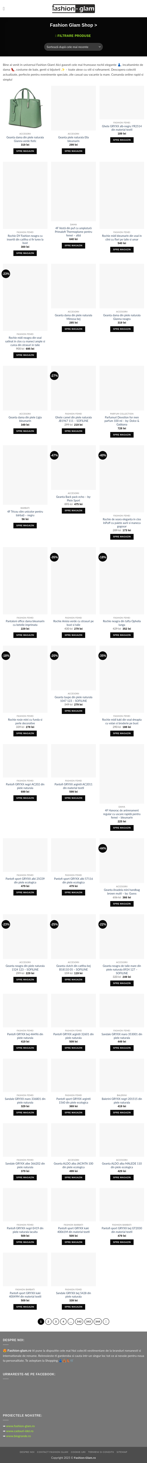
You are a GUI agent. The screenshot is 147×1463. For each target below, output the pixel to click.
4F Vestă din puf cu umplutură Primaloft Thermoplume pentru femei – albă (73, 231)
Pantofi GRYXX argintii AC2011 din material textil (73, 786)
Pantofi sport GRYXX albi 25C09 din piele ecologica (25, 880)
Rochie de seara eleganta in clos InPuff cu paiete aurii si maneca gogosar (122, 523)
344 (97, 1321)
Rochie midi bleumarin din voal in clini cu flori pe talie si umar (122, 237)
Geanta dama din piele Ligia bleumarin (25, 419)
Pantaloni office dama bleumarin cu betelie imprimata (25, 623)
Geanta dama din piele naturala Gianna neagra (121, 317)
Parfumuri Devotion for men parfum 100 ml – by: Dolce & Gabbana (122, 421)
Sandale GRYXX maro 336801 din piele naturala (25, 1100)
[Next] (106, 1321)
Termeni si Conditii (101, 1452)
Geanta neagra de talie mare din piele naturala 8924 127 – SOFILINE (122, 969)
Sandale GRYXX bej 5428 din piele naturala (73, 1294)
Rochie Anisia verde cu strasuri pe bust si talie (73, 623)
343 (88, 1321)
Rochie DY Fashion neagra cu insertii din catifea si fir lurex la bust (25, 239)
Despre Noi (27, 1452)
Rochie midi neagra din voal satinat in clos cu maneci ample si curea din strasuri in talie (25, 341)
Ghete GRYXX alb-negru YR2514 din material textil (122, 128)
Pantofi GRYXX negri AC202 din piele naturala (25, 786)
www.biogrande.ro (18, 1436)
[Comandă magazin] (73, 47)
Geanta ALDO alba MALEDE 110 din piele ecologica (122, 1165)
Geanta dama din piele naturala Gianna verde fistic (25, 139)
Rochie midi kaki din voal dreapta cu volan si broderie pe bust (122, 721)
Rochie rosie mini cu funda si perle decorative (25, 721)
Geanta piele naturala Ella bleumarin (73, 139)
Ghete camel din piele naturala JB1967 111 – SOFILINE (73, 419)
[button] (5, 8)
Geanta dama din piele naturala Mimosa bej (73, 317)
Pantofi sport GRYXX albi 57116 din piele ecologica (73, 880)
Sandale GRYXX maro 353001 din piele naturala (121, 1036)
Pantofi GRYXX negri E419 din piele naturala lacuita (25, 1230)
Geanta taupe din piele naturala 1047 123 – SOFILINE (73, 699)
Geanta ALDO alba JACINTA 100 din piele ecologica (73, 1165)
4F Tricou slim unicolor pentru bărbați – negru (25, 513)
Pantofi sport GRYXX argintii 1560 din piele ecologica (73, 1100)
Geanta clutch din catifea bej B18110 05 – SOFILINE (73, 967)
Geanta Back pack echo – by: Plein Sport (73, 498)
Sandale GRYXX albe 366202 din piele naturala (25, 1165)
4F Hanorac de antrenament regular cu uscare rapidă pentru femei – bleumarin (121, 814)
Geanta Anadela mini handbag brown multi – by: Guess (122, 891)
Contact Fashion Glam (52, 1452)
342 (79, 1321)
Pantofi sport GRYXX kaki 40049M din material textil (25, 1294)
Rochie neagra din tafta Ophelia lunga (122, 623)
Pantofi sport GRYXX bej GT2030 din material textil (122, 1230)
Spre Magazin (25, 151)
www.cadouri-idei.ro (19, 1431)
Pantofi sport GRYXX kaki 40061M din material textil (73, 1230)
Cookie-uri (78, 1452)
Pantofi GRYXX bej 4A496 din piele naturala (25, 1036)
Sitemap (122, 1452)
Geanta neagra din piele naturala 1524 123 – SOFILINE (25, 967)
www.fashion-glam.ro (20, 1426)
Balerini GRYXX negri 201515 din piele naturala (122, 1100)
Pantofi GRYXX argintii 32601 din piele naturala (73, 1036)
